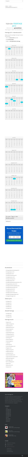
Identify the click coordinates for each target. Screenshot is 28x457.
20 (6, 103)
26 (14, 209)
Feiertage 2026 (8, 412)
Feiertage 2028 (8, 414)
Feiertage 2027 (8, 413)
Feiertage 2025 (8, 410)
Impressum (8, 421)
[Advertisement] (14, 16)
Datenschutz (8, 419)
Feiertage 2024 (8, 409)
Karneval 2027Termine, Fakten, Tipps (12, 435)
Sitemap (7, 417)
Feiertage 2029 (8, 416)
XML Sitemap (8, 418)
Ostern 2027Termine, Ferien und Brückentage (14, 431)
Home (7, 408)
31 (21, 79)
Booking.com (8, 221)
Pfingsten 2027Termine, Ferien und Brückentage (14, 427)
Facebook (22, 455)
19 (21, 102)
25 (11, 209)
